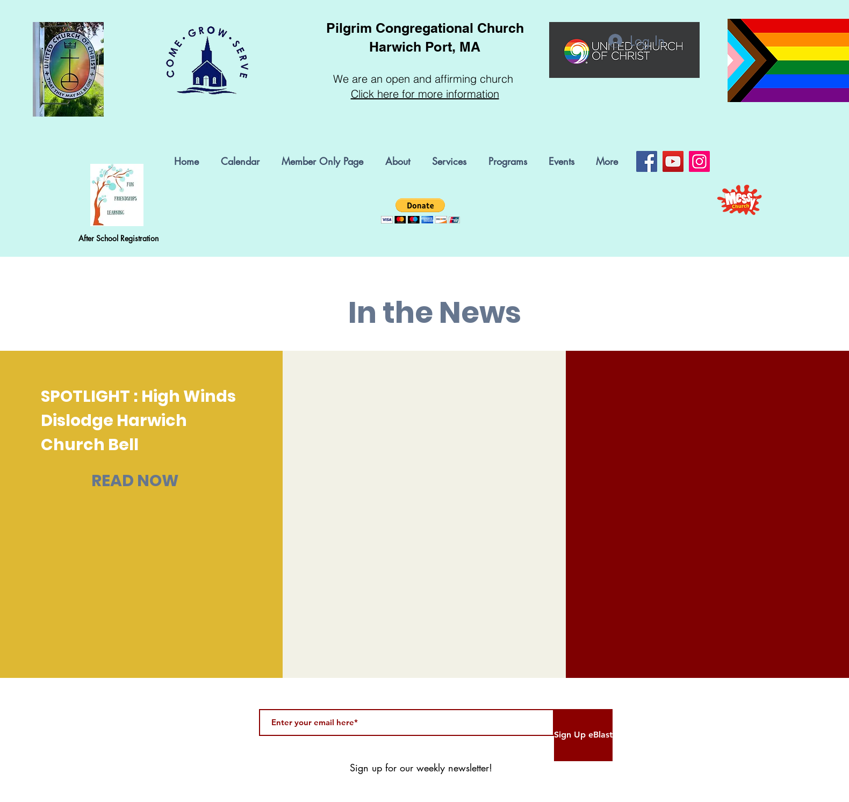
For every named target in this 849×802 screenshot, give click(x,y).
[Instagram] (699, 161)
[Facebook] (646, 161)
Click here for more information (425, 93)
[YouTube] (673, 161)
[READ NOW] (135, 480)
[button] (510, 161)
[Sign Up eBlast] (583, 735)
